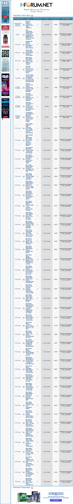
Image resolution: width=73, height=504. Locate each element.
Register (33, 11)
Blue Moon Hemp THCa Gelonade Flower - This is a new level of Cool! (29, 451)
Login (40, 11)
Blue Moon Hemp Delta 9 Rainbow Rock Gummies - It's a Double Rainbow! (30, 224)
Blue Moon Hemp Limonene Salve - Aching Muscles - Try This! (30, 325)
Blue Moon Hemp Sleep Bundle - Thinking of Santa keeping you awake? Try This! (30, 472)
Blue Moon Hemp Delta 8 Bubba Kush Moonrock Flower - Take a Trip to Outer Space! (30, 185)
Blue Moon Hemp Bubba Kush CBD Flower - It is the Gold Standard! (29, 216)
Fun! (18, 69)
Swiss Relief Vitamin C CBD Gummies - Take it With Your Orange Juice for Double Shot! (29, 128)
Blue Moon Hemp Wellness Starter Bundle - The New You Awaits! (30, 352)
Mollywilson (47, 44)
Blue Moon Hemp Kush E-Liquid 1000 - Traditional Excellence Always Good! (30, 343)
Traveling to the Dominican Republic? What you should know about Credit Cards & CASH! (30, 117)
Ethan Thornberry (46, 34)
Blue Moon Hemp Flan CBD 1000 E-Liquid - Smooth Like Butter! (29, 249)
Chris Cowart (46, 60)
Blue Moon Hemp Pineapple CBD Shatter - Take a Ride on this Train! (29, 369)
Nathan (47, 69)
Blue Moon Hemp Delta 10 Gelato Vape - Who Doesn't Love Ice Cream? (29, 233)
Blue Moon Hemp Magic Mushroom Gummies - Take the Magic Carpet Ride (29, 396)
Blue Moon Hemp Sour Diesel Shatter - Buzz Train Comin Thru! (30, 317)
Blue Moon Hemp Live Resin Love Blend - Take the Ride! (29, 241)
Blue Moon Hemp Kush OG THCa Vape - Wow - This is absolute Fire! (29, 481)
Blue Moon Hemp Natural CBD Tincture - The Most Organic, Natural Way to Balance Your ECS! (29, 308)
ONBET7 (65, 61)
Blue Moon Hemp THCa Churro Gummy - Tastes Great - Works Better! (30, 414)
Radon (17, 34)
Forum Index (16, 15)
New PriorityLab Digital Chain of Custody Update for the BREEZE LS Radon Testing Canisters (30, 34)
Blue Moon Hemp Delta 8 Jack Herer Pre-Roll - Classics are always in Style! (29, 158)
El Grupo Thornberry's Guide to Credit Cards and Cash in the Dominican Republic (30, 106)
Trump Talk (17, 78)
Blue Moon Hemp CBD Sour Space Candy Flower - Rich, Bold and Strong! (29, 387)
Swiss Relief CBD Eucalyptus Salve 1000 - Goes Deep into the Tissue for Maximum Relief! (29, 140)
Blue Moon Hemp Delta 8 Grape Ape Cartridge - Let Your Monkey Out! (30, 168)
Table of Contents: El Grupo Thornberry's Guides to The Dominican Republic (30, 87)
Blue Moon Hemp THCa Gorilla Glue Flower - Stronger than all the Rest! (29, 279)
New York (17, 52)
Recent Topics (36, 9)
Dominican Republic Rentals (17, 117)
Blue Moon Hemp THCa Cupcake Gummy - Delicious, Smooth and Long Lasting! (30, 288)
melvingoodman (65, 35)
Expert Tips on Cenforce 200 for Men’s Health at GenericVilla (29, 52)
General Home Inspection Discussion (17, 24)
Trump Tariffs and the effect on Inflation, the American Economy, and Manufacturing (30, 78)
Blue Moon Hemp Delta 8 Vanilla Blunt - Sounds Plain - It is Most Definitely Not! (30, 360)
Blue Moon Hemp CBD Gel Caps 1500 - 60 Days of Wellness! (30, 176)
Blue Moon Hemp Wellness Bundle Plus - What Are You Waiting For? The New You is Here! (29, 259)
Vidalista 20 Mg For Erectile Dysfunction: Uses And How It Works (29, 44)
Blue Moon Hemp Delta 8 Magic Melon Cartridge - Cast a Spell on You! (29, 378)
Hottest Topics (46, 9)
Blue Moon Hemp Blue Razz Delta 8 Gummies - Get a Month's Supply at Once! (29, 195)
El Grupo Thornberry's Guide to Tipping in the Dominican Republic (29, 97)
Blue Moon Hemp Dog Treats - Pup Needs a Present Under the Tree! (30, 334)
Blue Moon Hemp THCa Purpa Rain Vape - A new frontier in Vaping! (29, 61)
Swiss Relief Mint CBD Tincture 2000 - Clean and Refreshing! (29, 150)
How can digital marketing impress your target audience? (29, 24)
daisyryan (46, 52)
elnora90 (46, 24)
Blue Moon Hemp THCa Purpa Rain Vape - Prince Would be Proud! (29, 298)
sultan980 (64, 25)
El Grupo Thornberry (17, 87)
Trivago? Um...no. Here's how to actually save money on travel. (29, 69)
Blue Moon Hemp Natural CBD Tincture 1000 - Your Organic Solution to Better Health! (29, 432)
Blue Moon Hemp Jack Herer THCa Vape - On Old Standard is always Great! (29, 423)
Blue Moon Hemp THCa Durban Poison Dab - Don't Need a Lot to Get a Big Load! (29, 270)
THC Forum (17, 44)
